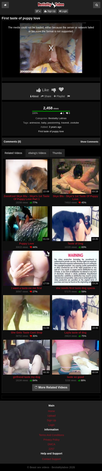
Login (63, 11)
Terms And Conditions (51, 435)
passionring (54, 122)
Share (46, 96)
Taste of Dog (75, 243)
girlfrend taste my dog (26, 377)
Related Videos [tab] (13, 153)
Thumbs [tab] (57, 153)
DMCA (51, 444)
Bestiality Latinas (57, 118)
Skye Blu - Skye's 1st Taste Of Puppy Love (75, 198)
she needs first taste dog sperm (75, 288)
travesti (65, 122)
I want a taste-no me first (26, 288)
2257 (51, 448)
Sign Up (49, 11)
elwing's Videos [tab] (37, 153)
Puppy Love (26, 243)
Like (42, 90)
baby (43, 122)
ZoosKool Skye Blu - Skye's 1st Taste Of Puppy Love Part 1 (26, 198)
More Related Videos (51, 387)
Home (51, 411)
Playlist (59, 96)
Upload (51, 415)
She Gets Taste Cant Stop (26, 332)
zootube (74, 122)
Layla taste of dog (75, 332)
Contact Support (51, 459)
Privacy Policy (51, 439)
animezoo (35, 122)
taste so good (75, 377)
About (34, 96)
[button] (38, 11)
